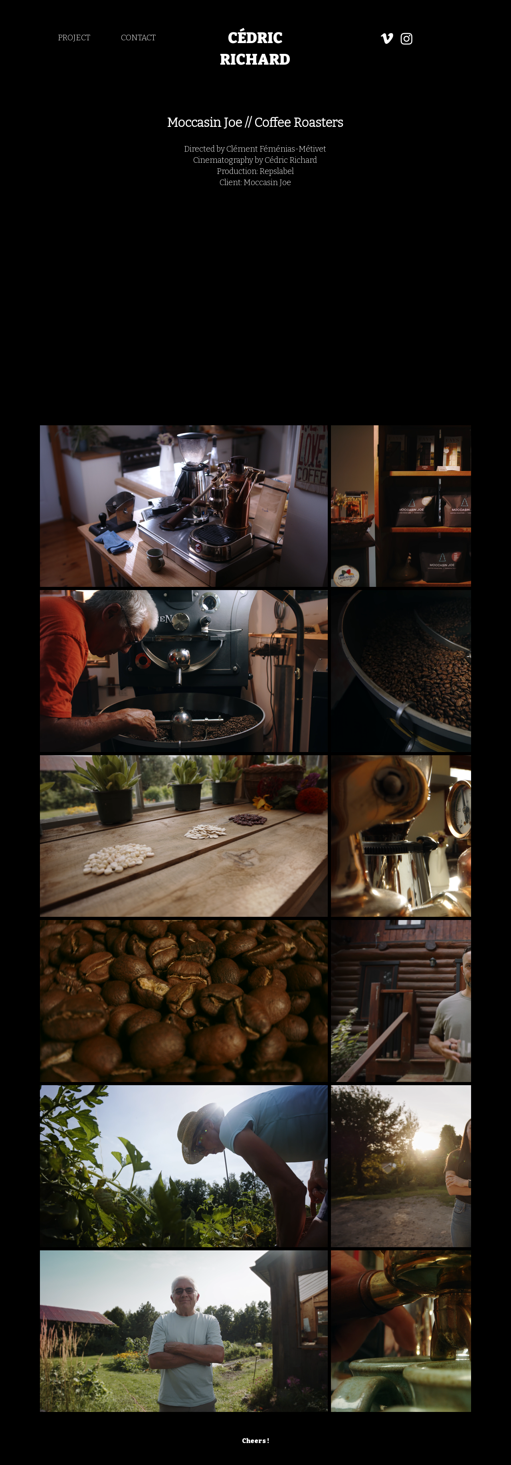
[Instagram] (406, 38)
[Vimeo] (387, 38)
